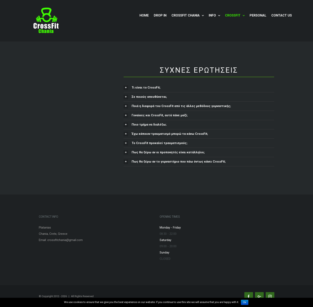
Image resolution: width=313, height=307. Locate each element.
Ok (244, 302)
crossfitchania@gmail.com (65, 240)
